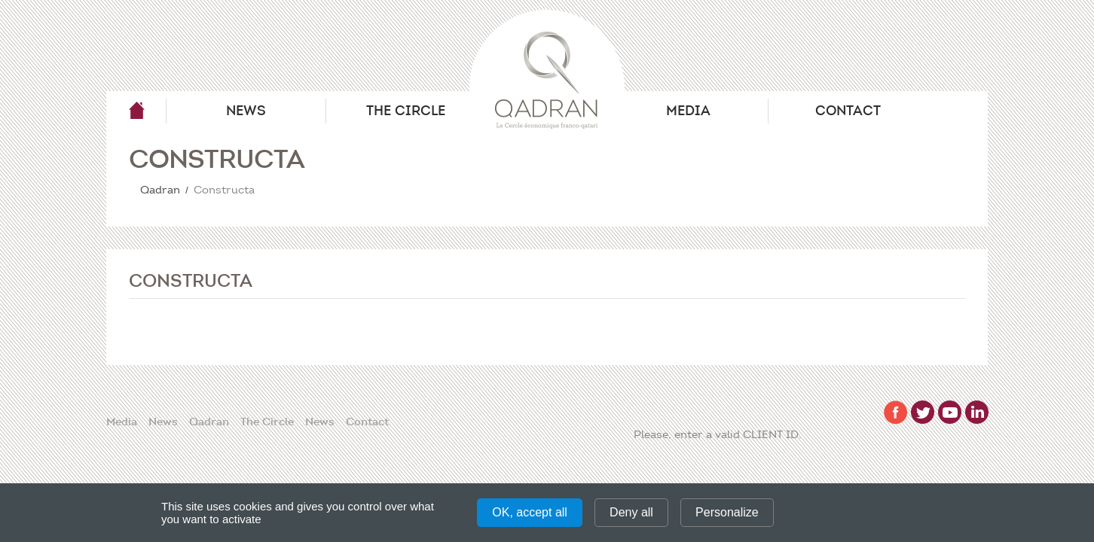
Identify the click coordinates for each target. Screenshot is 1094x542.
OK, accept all (529, 512)
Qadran (136, 110)
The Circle (405, 110)
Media (688, 110)
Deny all (631, 512)
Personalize (727, 512)
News (246, 110)
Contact (848, 110)
